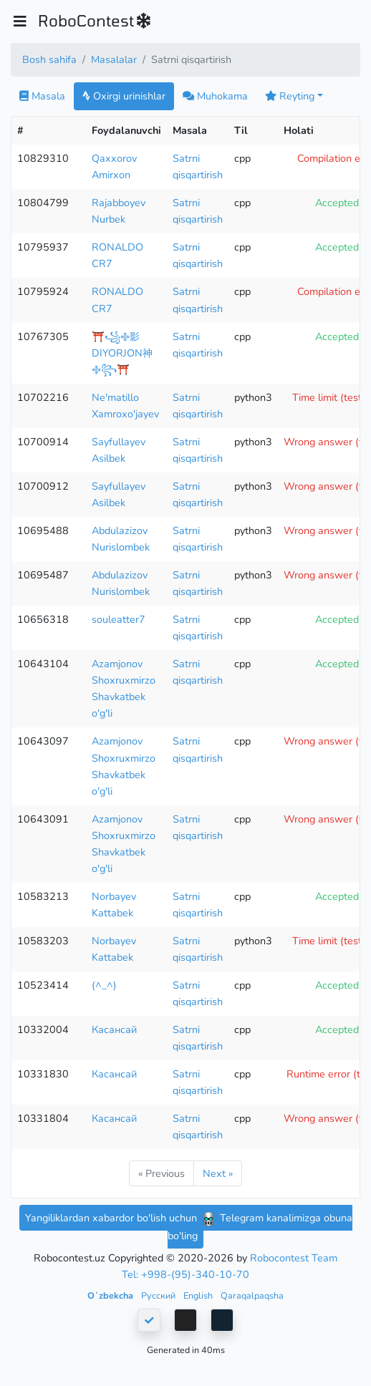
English (199, 1295)
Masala (42, 96)
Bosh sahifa (49, 59)
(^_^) (104, 985)
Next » (218, 1173)
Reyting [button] (289, 96)
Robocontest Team (293, 1258)
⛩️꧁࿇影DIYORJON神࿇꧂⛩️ (122, 353)
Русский (159, 1295)
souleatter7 (118, 619)
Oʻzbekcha (111, 1295)
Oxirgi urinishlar (123, 96)
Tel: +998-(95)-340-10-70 (185, 1274)
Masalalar (114, 59)
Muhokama (215, 96)
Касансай (114, 1029)
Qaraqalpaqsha (252, 1295)
